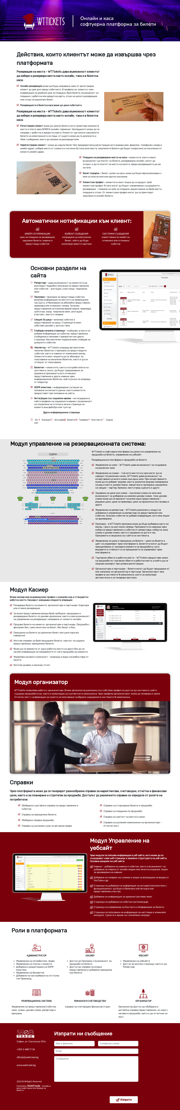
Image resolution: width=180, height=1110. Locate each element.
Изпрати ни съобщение (83, 1034)
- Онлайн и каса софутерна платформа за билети (34, 1088)
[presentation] (75, 1090)
